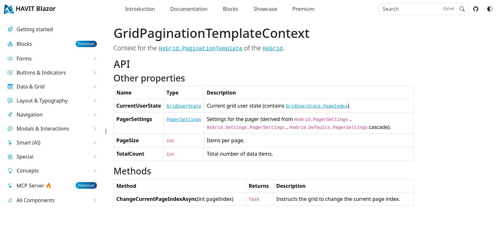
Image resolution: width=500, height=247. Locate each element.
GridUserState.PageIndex (316, 106)
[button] (52, 58)
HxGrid (273, 49)
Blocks (230, 8)
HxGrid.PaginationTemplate (201, 49)
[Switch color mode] (489, 9)
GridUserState (183, 106)
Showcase (265, 8)
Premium (303, 8)
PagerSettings (183, 119)
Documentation (189, 8)
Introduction (140, 8)
